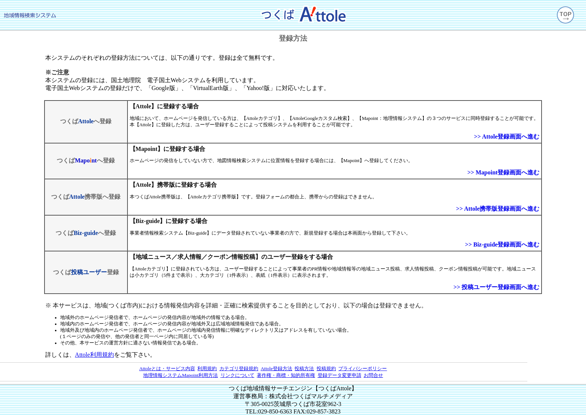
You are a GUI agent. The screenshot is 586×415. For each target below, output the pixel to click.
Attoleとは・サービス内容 (167, 368)
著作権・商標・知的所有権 (286, 375)
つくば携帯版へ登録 (86, 196)
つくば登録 (86, 272)
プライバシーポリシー (362, 368)
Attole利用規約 (94, 354)
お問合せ (373, 375)
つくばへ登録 (86, 121)
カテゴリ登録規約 (238, 368)
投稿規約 (326, 368)
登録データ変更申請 (339, 375)
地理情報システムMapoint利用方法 (180, 375)
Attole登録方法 (276, 368)
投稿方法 (304, 368)
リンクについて (237, 375)
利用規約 (207, 368)
